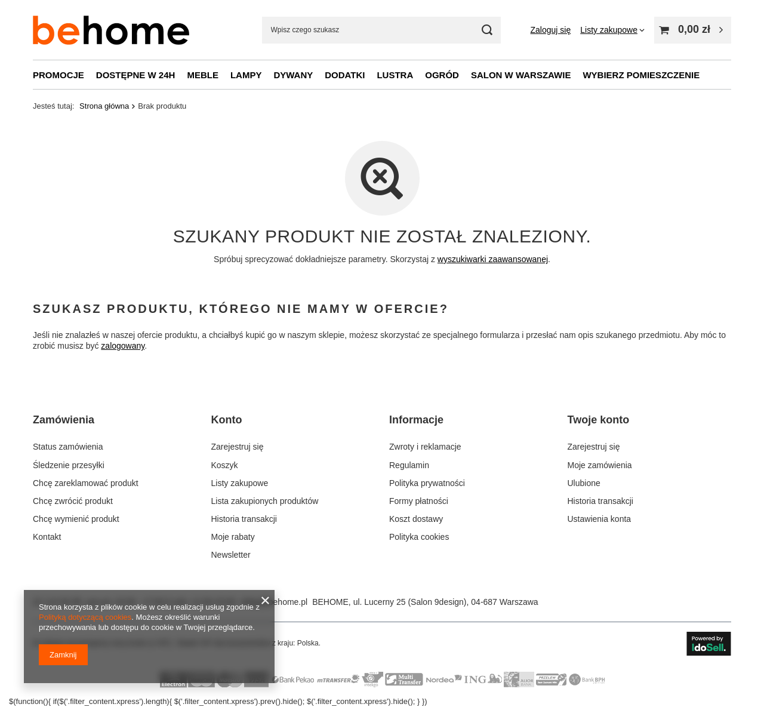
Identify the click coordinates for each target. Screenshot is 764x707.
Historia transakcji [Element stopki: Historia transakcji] (244, 519)
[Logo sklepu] (111, 30)
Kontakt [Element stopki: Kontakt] (47, 537)
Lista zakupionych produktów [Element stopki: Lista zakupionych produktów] (265, 501)
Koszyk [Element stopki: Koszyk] (224, 465)
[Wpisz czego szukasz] (381, 30)
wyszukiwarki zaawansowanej (493, 259)
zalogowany (122, 346)
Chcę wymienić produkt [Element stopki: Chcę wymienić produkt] (76, 519)
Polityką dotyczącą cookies (85, 617)
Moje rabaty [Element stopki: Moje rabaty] (233, 537)
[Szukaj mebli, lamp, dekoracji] (487, 30)
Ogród (442, 75)
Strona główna (104, 106)
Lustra (395, 75)
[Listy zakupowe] (612, 30)
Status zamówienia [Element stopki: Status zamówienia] (68, 446)
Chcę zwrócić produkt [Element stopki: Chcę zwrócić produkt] (73, 501)
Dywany (293, 75)
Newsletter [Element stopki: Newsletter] (231, 555)
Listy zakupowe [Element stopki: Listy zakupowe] (240, 483)
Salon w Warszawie (521, 75)
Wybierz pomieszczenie (641, 75)
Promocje (58, 75)
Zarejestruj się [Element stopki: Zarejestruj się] (237, 446)
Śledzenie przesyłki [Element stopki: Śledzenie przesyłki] (68, 465)
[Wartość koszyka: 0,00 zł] (692, 30)
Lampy (246, 75)
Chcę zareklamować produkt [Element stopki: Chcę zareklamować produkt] (85, 483)
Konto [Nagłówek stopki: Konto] (226, 420)
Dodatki (345, 75)
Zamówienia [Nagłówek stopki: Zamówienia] (63, 420)
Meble (202, 75)
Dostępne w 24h (135, 75)
